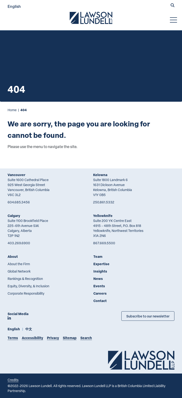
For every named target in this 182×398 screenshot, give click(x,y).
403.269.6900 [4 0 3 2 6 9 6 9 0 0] (19, 243)
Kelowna (100, 174)
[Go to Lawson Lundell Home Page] (91, 18)
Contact (100, 300)
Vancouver (16, 174)
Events (99, 285)
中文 (28, 328)
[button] (172, 6)
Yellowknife (103, 215)
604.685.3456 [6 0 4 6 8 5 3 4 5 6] (19, 202)
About (13, 256)
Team (97, 256)
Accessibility (32, 337)
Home (12, 110)
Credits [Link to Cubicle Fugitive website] (13, 380)
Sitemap (70, 337)
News (98, 278)
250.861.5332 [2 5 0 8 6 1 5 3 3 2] (103, 202)
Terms (13, 337)
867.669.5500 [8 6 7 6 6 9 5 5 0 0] (104, 243)
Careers (100, 293)
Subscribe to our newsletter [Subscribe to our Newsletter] (147, 316)
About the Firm (19, 264)
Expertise (101, 263)
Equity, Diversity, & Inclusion (28, 286)
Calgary (14, 215)
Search (86, 337)
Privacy (53, 337)
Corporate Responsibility (26, 293)
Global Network (19, 271)
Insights (100, 271)
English (14, 6)
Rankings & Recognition (25, 278)
